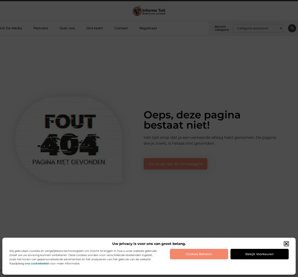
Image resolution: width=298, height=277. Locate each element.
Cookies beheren (199, 254)
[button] (286, 243)
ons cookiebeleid (37, 263)
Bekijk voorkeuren (259, 254)
